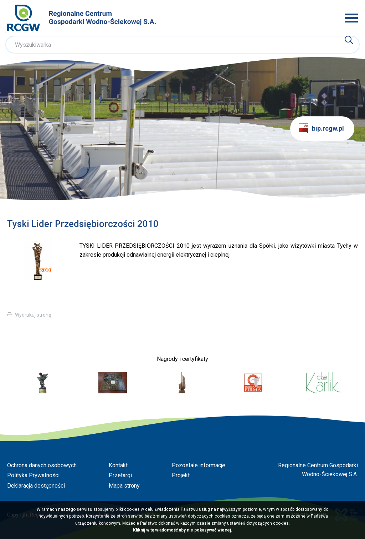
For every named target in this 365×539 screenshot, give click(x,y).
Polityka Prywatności (33, 475)
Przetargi (120, 475)
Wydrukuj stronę (33, 315)
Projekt (181, 475)
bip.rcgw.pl (321, 128)
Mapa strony (124, 485)
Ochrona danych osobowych (42, 465)
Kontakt (118, 465)
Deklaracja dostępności (36, 485)
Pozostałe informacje (198, 465)
